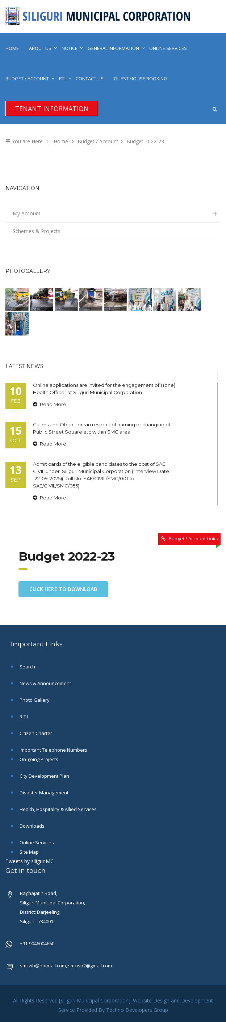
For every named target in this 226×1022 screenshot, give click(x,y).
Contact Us (90, 78)
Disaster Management (43, 792)
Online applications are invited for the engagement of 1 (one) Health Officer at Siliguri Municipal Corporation (104, 388)
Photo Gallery (34, 700)
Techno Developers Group (137, 1009)
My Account (117, 213)
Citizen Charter (35, 733)
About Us (40, 48)
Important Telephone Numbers (52, 750)
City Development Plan (43, 776)
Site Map (28, 852)
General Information (113, 48)
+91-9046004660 (37, 943)
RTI (62, 78)
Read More (49, 404)
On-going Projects (38, 759)
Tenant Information (52, 108)
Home (12, 48)
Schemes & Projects (36, 231)
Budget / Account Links (193, 538)
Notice (70, 48)
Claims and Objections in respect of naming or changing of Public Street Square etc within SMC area (101, 428)
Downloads (31, 826)
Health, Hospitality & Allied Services (57, 809)
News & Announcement (44, 683)
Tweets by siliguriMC (29, 861)
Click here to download (63, 589)
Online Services (168, 48)
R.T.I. (23, 716)
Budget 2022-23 (145, 141)
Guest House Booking (140, 78)
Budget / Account (27, 78)
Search (26, 666)
